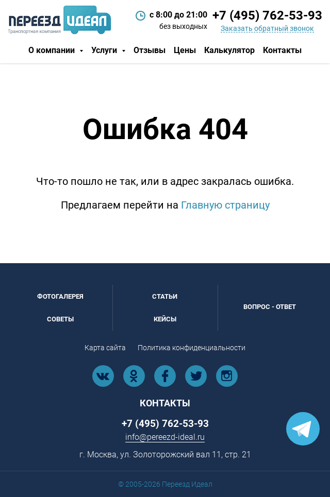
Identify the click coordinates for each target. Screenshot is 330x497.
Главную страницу (225, 205)
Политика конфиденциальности (191, 348)
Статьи (164, 296)
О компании (52, 50)
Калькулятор (229, 50)
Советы (60, 319)
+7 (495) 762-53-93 (267, 15)
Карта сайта (105, 348)
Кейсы (165, 319)
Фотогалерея (60, 296)
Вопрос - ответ (269, 307)
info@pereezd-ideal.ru (165, 437)
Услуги (105, 50)
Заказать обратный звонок (267, 28)
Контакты (282, 50)
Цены (185, 50)
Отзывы (150, 50)
